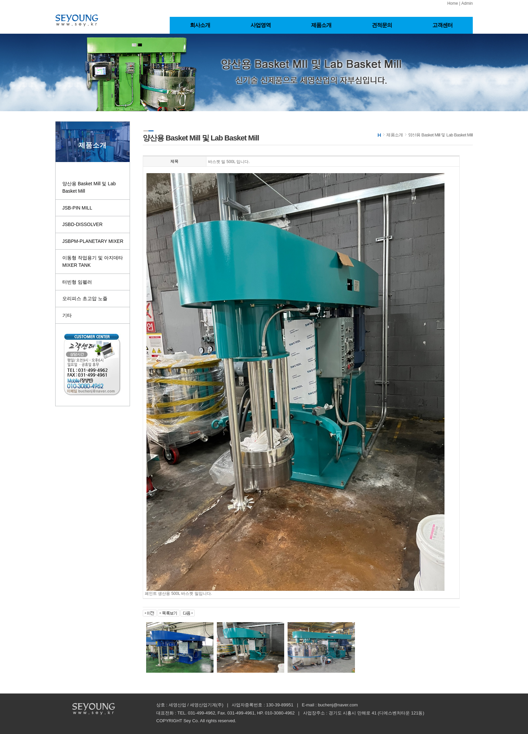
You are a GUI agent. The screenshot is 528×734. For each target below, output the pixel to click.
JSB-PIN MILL (77, 208)
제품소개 (321, 25)
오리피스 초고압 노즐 (84, 298)
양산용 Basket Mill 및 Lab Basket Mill (89, 187)
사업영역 (261, 25)
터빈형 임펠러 (77, 282)
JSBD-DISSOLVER (82, 224)
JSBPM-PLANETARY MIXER (92, 241)
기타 (67, 315)
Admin (467, 3)
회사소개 (200, 25)
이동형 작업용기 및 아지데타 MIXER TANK (92, 261)
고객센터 (442, 25)
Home (452, 3)
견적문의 (382, 25)
